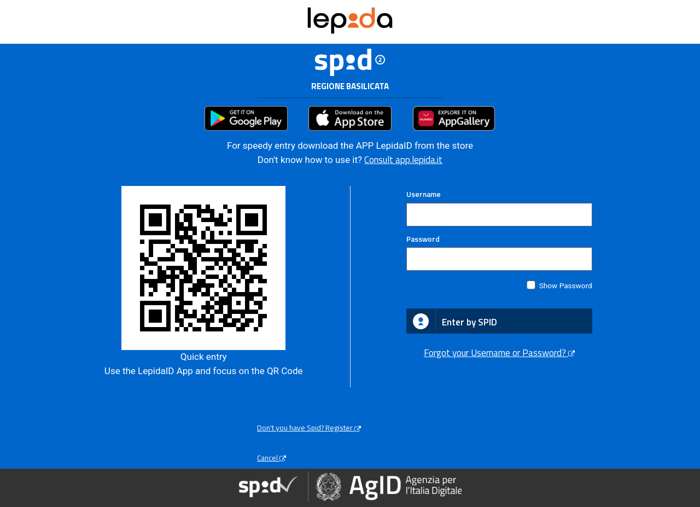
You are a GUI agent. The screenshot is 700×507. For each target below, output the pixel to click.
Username (423, 194)
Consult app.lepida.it (403, 160)
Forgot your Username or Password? (499, 353)
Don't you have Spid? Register (309, 427)
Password (423, 239)
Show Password (565, 285)
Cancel (271, 457)
